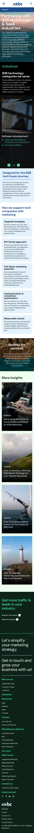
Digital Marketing (8, 763)
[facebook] (6, 796)
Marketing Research (9, 776)
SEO (3, 737)
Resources (7, 698)
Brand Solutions (8, 747)
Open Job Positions (9, 725)
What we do (7, 755)
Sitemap (5, 809)
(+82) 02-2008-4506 (10, 788)
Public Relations (8, 769)
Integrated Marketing (9, 759)
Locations (5, 690)
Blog (3, 703)
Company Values (8, 687)
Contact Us (6, 816)
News (4, 710)
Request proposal (10, 619)
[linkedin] (9, 796)
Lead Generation (8, 733)
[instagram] (13, 796)
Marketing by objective (13, 729)
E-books (5, 713)
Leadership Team (8, 684)
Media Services (7, 766)
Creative (5, 773)
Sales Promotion (8, 779)
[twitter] (3, 796)
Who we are (7, 679)
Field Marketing (7, 740)
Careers (6, 717)
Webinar (5, 706)
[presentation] (9, 165)
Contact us (7, 783)
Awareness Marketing (10, 743)
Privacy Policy (7, 819)
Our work (6, 751)
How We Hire (6, 721)
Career (4, 812)
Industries (7, 694)
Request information (11, 615)
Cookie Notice (7, 822)
